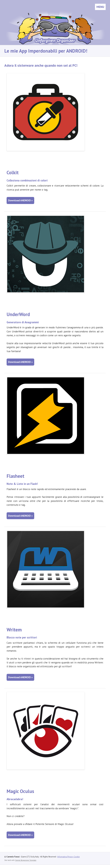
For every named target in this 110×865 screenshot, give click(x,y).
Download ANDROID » (20, 200)
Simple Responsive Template (25, 860)
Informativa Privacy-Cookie (68, 856)
